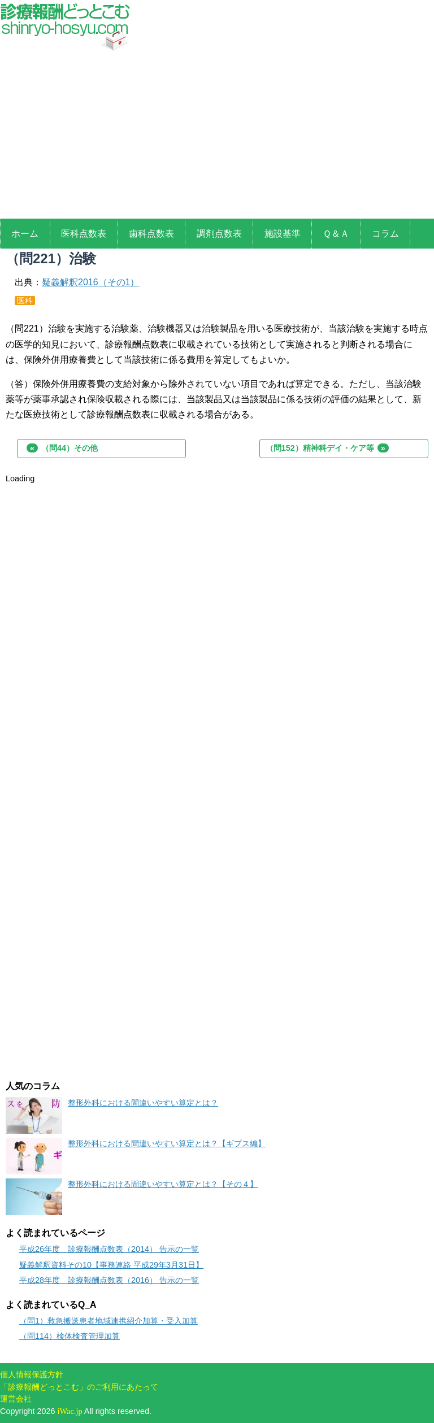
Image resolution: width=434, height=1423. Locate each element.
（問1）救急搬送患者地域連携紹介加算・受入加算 (108, 1320)
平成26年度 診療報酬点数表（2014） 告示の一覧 (109, 1249)
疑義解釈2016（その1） (91, 282)
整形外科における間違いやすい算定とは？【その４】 (163, 1184)
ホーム (24, 233)
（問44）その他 (62, 447)
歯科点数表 (151, 233)
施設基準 (282, 233)
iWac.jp (70, 1411)
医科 (25, 300)
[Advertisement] (217, 137)
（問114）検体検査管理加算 (69, 1336)
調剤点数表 (219, 233)
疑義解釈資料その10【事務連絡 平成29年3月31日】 (111, 1264)
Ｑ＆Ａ (336, 233)
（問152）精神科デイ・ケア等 (327, 447)
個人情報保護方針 (31, 1374)
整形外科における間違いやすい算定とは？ (143, 1102)
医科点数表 (83, 233)
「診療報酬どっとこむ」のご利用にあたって (79, 1386)
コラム (385, 233)
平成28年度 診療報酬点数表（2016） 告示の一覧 (109, 1280)
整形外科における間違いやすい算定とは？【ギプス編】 (167, 1143)
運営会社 (16, 1398)
